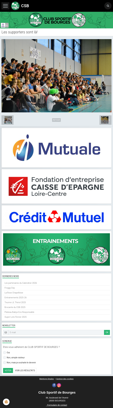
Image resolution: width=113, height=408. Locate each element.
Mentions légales (46, 379)
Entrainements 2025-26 (16, 297)
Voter (8, 370)
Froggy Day (10, 288)
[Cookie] (6, 402)
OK (107, 332)
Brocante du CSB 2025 (15, 307)
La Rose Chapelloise (14, 293)
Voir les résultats (25, 370)
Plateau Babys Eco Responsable (19, 312)
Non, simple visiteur (14, 357)
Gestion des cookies (65, 379)
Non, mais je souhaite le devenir (19, 362)
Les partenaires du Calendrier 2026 (21, 283)
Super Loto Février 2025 (16, 317)
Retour (56, 120)
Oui (6, 352)
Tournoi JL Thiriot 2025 (15, 302)
